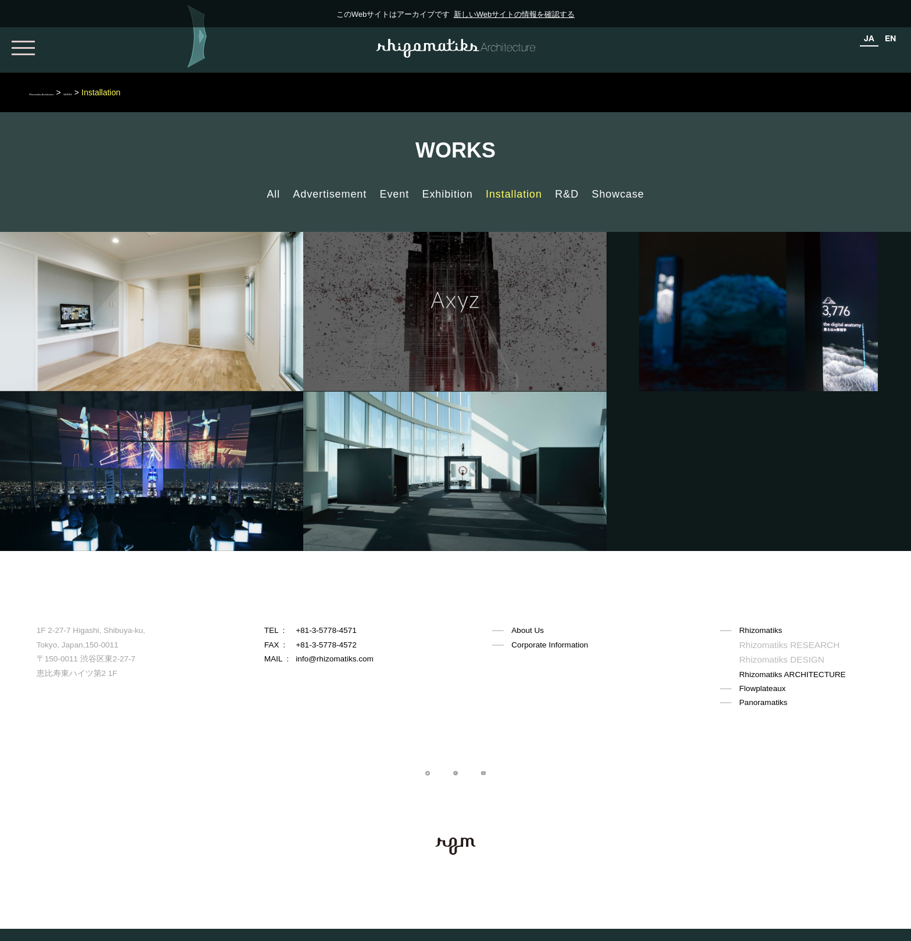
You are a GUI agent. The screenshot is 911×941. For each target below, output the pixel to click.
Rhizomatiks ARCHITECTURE (792, 673)
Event (395, 194)
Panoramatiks (763, 701)
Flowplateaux (762, 687)
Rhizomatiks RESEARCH (783, 645)
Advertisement (330, 194)
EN (890, 38)
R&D (567, 194)
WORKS (143, 92)
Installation (514, 194)
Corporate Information (549, 645)
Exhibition (447, 194)
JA (869, 38)
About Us (527, 630)
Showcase (618, 194)
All (273, 194)
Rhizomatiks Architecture (74, 92)
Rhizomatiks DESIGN (777, 658)
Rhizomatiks (760, 630)
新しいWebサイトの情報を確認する (514, 14)
